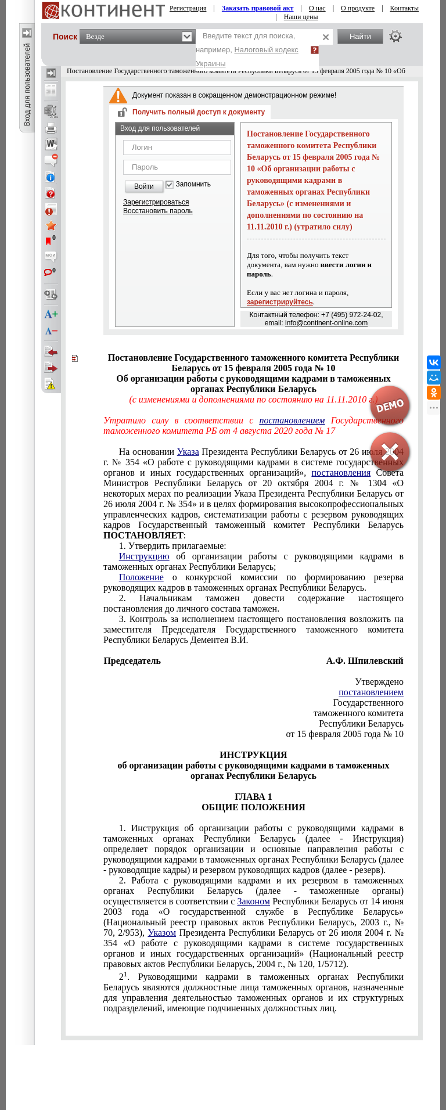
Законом (254, 901)
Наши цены (301, 17)
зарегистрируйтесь (280, 302)
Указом (162, 932)
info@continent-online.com (326, 323)
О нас (317, 8)
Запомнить (193, 184)
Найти (360, 36)
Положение (141, 577)
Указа (188, 452)
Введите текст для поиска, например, (247, 49)
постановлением (371, 692)
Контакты (404, 8)
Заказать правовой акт (258, 8)
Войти (144, 186)
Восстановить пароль (158, 211)
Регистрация (188, 8)
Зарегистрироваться (156, 202)
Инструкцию (144, 556)
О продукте (358, 8)
